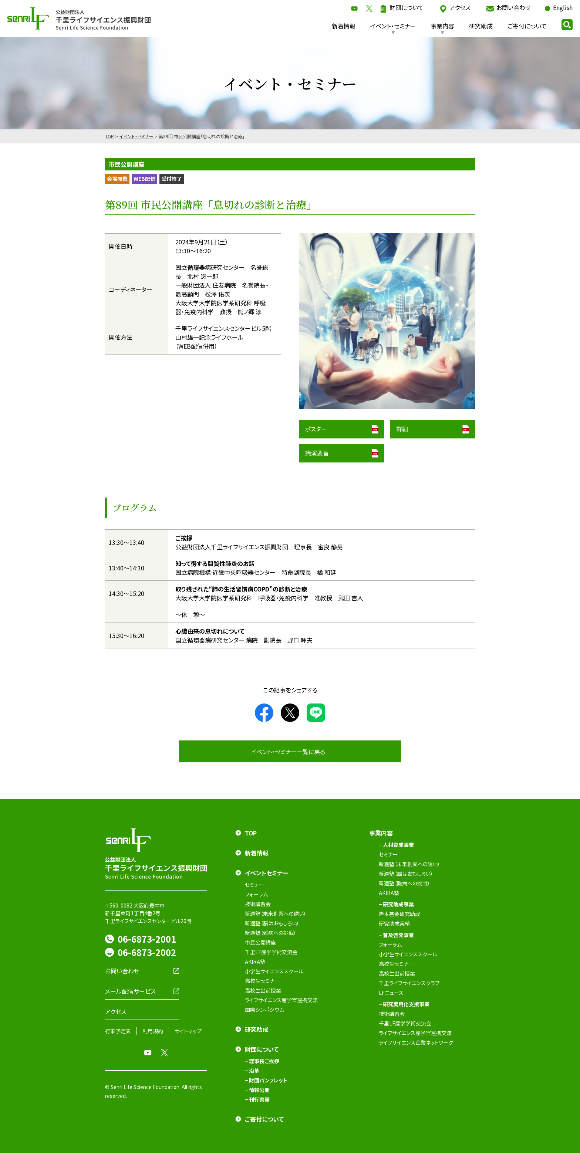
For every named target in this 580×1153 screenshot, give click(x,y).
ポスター (316, 428)
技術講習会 (258, 904)
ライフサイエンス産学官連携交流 (281, 1000)
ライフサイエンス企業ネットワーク (416, 1042)
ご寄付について (527, 25)
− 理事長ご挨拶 (262, 1061)
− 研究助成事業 (396, 904)
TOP (109, 136)
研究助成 (481, 25)
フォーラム (256, 894)
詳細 (402, 428)
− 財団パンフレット (266, 1080)
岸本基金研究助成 (399, 914)
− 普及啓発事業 (396, 935)
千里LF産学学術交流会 (271, 952)
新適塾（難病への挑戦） (270, 932)
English (563, 7)
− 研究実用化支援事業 (404, 1004)
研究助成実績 (394, 923)
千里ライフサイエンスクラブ (409, 983)
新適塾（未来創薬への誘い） (275, 913)
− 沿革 (252, 1070)
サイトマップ (188, 1031)
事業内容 (442, 25)
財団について (407, 7)
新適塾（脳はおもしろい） (272, 923)
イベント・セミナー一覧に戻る (288, 751)
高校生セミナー (262, 980)
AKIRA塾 (255, 961)
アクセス (460, 7)
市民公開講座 (260, 942)
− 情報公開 (257, 1089)
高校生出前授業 (263, 990)
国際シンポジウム (264, 1009)
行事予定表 (118, 1031)
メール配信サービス (130, 991)
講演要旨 (317, 452)
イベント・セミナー (393, 25)
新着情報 (343, 25)
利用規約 (152, 1031)
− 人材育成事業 (396, 844)
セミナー (254, 884)
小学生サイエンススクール (274, 971)
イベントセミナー (266, 872)
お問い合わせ (513, 7)
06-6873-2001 (147, 938)
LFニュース (391, 992)
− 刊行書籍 (257, 1099)
